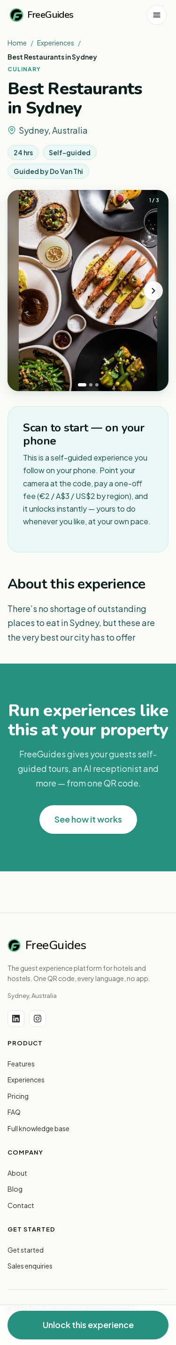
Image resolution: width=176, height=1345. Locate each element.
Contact (21, 1205)
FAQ (14, 1112)
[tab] (82, 384)
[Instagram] (37, 1018)
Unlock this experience (88, 1324)
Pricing (18, 1096)
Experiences (55, 42)
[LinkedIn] (16, 1018)
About (17, 1173)
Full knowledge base (38, 1128)
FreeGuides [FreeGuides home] (41, 15)
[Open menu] (157, 15)
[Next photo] (153, 290)
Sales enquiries (30, 1266)
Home (17, 42)
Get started (26, 1250)
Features (21, 1063)
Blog (15, 1189)
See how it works (88, 819)
